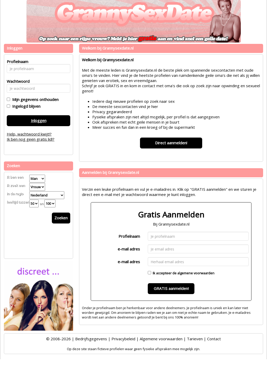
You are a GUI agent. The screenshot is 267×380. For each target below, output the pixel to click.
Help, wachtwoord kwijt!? (29, 134)
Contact (214, 338)
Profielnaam (129, 236)
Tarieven (195, 338)
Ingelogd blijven (25, 106)
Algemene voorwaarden (161, 338)
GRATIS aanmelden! (171, 288)
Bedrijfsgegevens (91, 338)
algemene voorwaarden (195, 273)
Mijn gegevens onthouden (34, 99)
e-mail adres (129, 249)
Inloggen (38, 120)
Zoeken (61, 217)
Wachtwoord (17, 81)
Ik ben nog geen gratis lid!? (30, 139)
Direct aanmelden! (171, 142)
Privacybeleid (123, 338)
